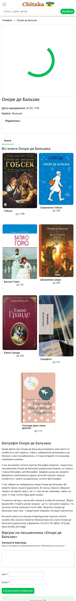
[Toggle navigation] (4, 4)
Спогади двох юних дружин (34, 426)
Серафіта (46, 359)
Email (5, 582)
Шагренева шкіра (50, 280)
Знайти (67, 11)
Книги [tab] (7, 140)
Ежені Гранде (12, 353)
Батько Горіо (12, 282)
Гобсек (8, 211)
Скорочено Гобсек (51, 207)
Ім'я (5, 574)
